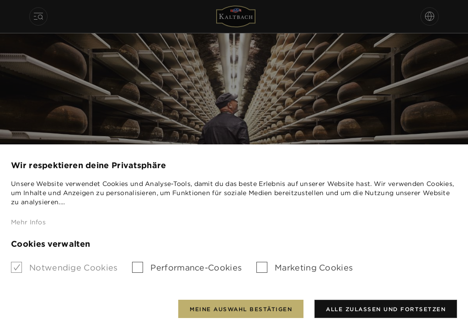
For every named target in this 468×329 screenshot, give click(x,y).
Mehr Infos (28, 222)
